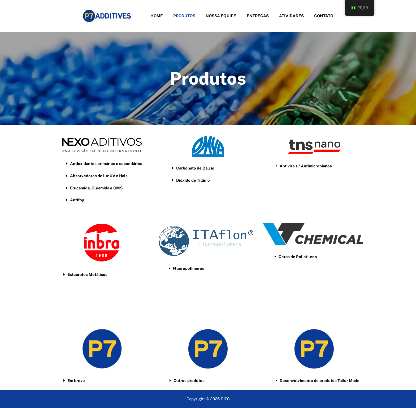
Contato (317, 16)
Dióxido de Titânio (193, 180)
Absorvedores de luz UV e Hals (99, 175)
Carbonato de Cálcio (195, 168)
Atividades (287, 16)
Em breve (76, 380)
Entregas (256, 16)
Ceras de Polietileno (298, 256)
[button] (107, 164)
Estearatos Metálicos (88, 274)
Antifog (77, 199)
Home (163, 16)
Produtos (188, 16)
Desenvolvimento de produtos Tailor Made (320, 380)
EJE (224, 398)
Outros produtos (189, 380)
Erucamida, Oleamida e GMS (97, 187)
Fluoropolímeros (188, 268)
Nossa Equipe (222, 16)
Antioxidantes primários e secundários (106, 163)
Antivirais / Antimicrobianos (306, 166)
